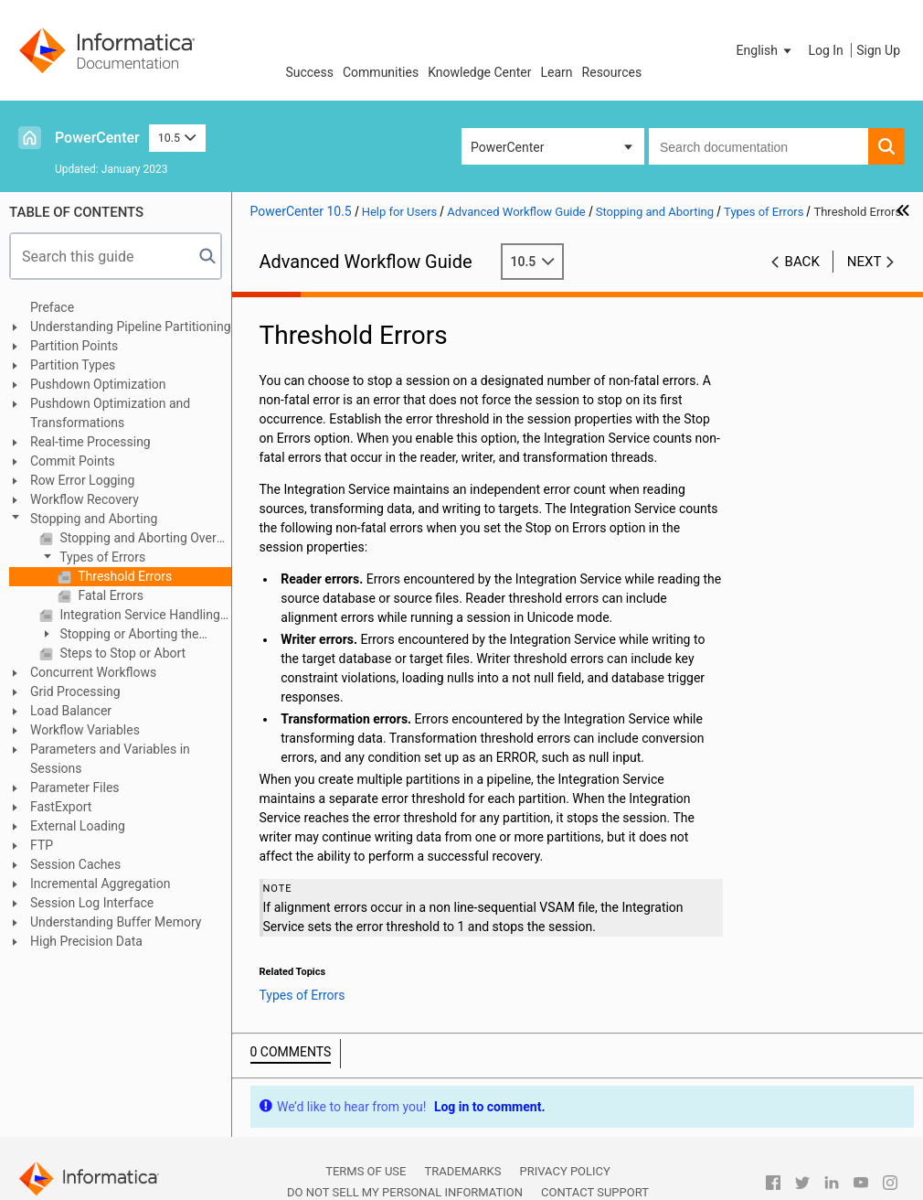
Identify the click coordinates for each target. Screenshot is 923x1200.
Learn (557, 72)
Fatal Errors (109, 595)
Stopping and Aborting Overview (144, 537)
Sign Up (878, 50)
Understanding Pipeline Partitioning (130, 326)
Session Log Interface (92, 902)
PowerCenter (97, 137)
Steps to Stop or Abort (121, 653)
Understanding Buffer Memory (115, 922)
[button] (766, 50)
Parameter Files (75, 787)
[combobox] (758, 146)
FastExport (60, 806)
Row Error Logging (82, 480)
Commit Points (72, 461)
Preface (52, 307)
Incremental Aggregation (100, 883)
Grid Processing (75, 691)
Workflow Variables (85, 730)
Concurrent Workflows (93, 672)
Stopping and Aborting (93, 518)
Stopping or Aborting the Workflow (118, 635)
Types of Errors (101, 557)
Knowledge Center (479, 72)
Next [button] (864, 261)
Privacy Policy (564, 1171)
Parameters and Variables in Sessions (110, 759)
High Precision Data (86, 941)
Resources (612, 72)
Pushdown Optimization (98, 384)
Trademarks (462, 1171)
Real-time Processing (90, 441)
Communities (381, 72)
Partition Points (74, 345)
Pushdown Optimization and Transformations (110, 413)
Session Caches (75, 864)
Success (309, 72)
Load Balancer (70, 710)
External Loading (77, 826)
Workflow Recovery (84, 499)
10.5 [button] (177, 138)
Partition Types (72, 365)
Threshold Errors (123, 576)
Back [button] (802, 261)
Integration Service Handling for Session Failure (144, 614)
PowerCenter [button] (507, 147)
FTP (41, 845)
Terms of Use (365, 1171)
